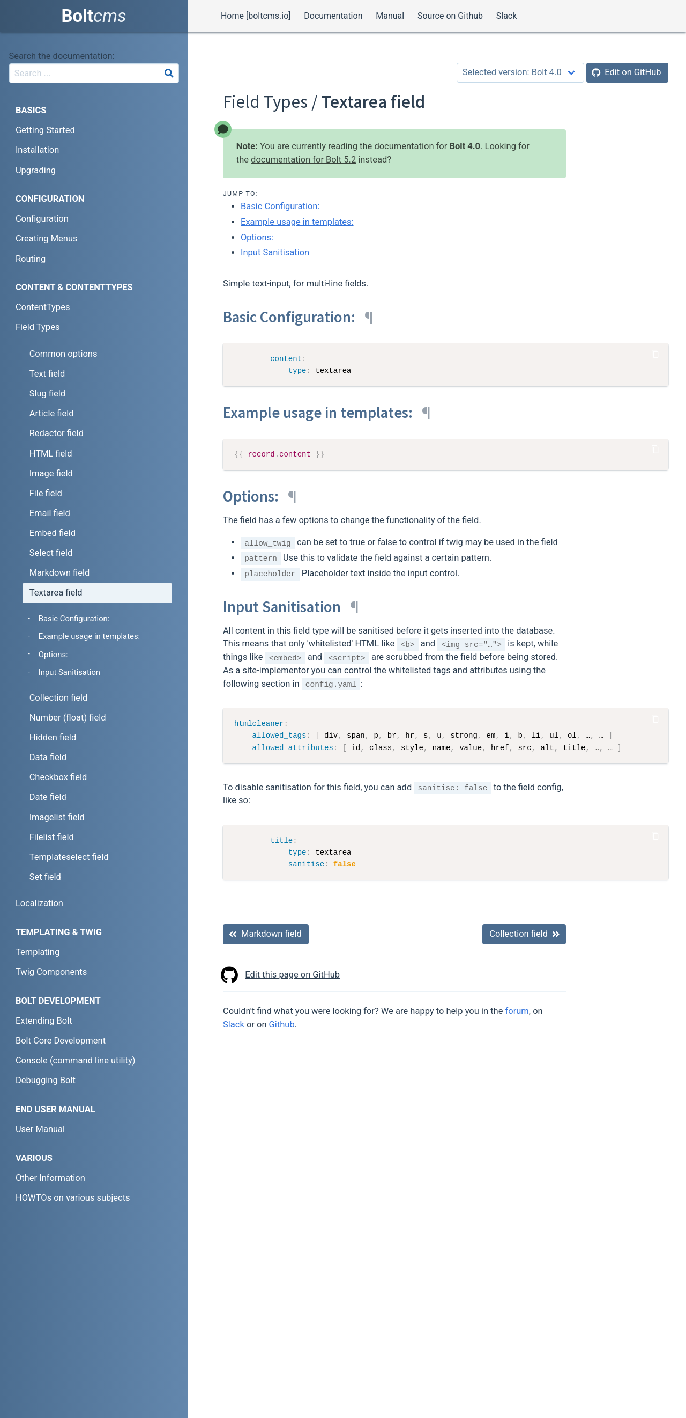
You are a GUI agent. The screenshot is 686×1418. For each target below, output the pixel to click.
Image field (51, 473)
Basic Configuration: (280, 206)
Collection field (58, 698)
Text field (47, 374)
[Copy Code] (655, 353)
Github (282, 1024)
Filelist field (51, 837)
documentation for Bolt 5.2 (303, 160)
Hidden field (53, 737)
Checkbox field (58, 777)
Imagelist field (57, 817)
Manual (390, 16)
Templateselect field (69, 857)
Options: (257, 237)
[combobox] (94, 73)
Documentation (333, 16)
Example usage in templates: (297, 222)
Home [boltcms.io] (256, 16)
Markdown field (59, 573)
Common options (63, 354)
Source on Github (450, 16)
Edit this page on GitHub (281, 975)
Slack (506, 16)
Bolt (94, 15)
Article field (51, 413)
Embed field (52, 533)
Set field (45, 877)
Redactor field (56, 433)
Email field (49, 513)
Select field (51, 553)
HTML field (50, 454)
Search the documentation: (62, 56)
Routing (31, 259)
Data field (47, 757)
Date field (47, 797)
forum (517, 1011)
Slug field (47, 393)
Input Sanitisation (275, 252)
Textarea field (56, 592)
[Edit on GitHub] (627, 73)
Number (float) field (67, 717)
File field (45, 493)
